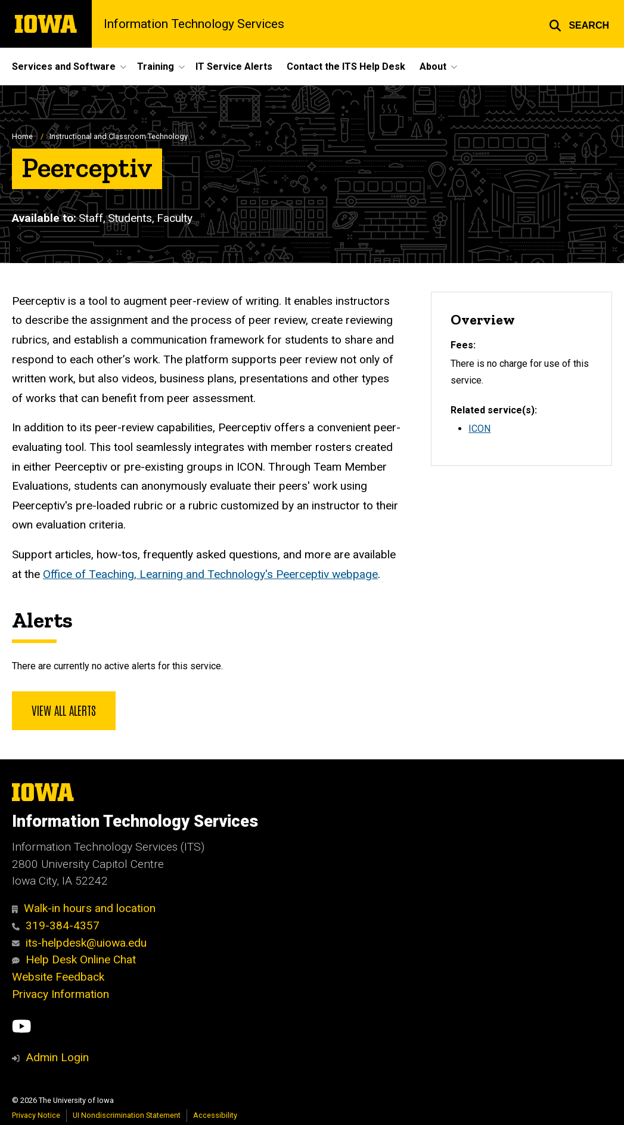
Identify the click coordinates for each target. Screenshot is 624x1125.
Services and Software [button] (64, 66)
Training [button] (155, 66)
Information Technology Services (194, 24)
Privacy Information (60, 994)
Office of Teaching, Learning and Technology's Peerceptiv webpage (210, 574)
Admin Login (57, 1057)
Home (22, 136)
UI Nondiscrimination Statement (127, 1115)
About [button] (433, 66)
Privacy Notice (36, 1115)
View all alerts (64, 710)
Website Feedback (58, 977)
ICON (479, 428)
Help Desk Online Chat (74, 959)
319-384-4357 (56, 925)
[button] (579, 24)
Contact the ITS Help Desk (346, 66)
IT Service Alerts (233, 66)
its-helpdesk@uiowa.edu (79, 943)
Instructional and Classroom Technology (118, 136)
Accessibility (215, 1115)
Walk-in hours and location (84, 908)
